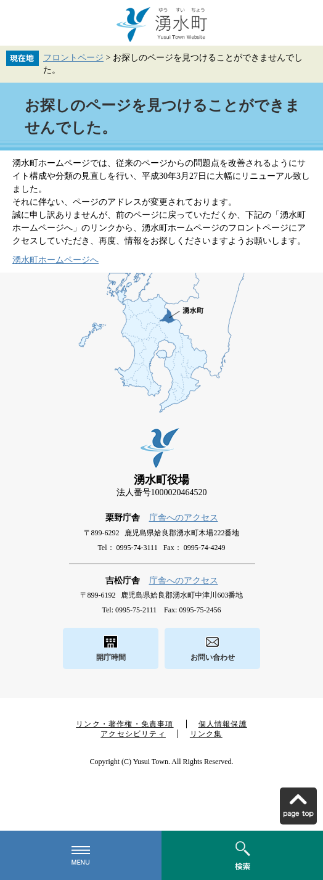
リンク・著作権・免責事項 (124, 724)
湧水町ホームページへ (55, 260)
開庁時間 (111, 657)
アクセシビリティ (133, 734)
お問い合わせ (212, 657)
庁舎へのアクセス (183, 517)
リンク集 (206, 734)
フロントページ (73, 57)
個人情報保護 (222, 724)
